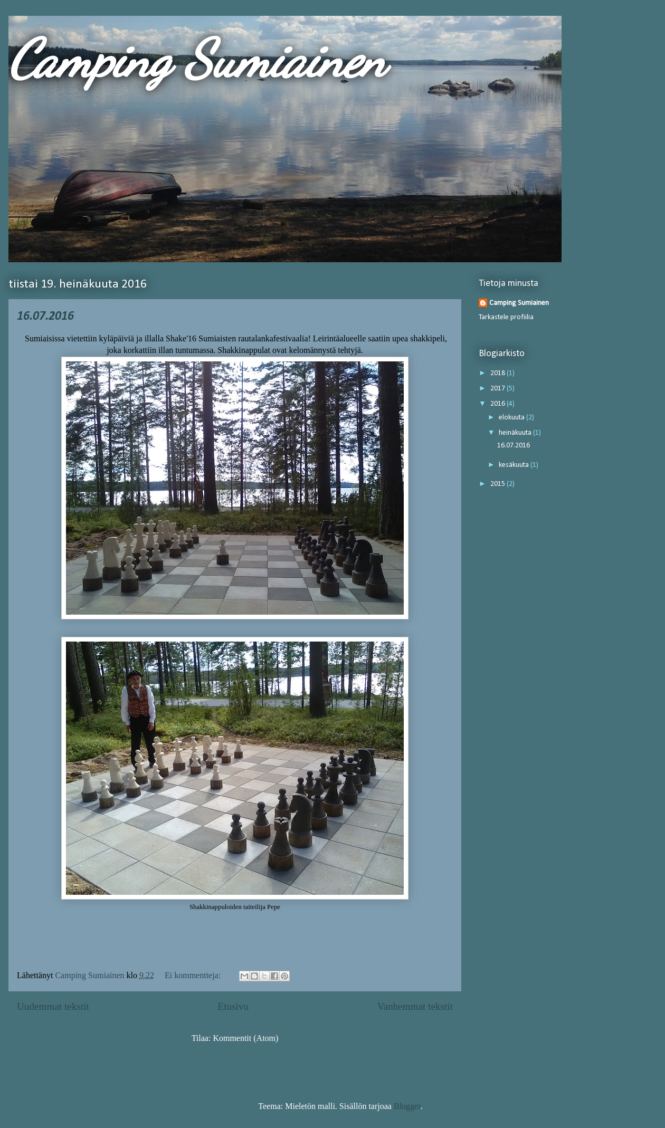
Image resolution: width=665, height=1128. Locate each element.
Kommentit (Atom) (245, 1038)
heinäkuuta (516, 433)
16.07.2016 (45, 316)
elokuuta (512, 418)
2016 (498, 404)
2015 (498, 484)
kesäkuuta (514, 465)
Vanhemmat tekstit (415, 1006)
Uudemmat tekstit (53, 1006)
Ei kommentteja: (194, 975)
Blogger (407, 1106)
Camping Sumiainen (197, 59)
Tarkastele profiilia (506, 317)
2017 (498, 389)
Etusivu (233, 1006)
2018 (498, 373)
